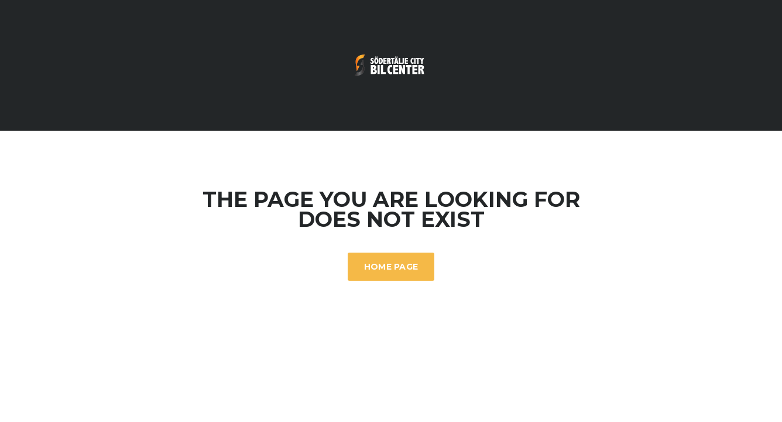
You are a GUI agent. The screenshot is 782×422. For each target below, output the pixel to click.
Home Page (391, 266)
